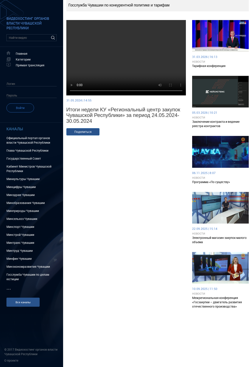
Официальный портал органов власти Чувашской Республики (28, 140)
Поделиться (83, 132)
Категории (23, 59)
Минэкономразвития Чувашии (28, 266)
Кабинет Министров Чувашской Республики (28, 168)
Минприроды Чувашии (22, 211)
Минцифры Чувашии (21, 187)
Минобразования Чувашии (25, 203)
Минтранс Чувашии (20, 243)
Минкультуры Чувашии (23, 179)
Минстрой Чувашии (20, 235)
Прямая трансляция (30, 65)
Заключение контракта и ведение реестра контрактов (216, 124)
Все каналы (23, 302)
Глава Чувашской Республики (27, 150)
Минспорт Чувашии (20, 227)
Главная (21, 53)
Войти (20, 108)
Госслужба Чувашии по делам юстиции (27, 276)
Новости (198, 62)
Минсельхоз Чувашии (21, 219)
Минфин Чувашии (19, 259)
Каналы (14, 129)
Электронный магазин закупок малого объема (219, 240)
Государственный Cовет (23, 158)
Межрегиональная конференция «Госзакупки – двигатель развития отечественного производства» (217, 302)
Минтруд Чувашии (19, 251)
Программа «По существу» (211, 182)
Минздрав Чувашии (20, 195)
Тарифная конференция (209, 66)
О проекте (11, 360)
